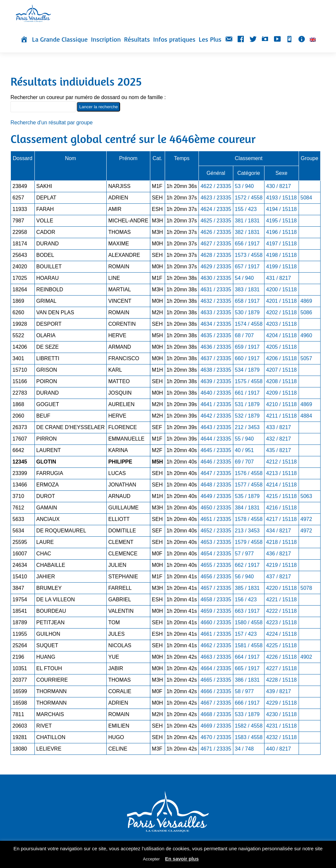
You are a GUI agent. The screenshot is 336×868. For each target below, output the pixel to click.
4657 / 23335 (215, 588)
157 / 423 (246, 634)
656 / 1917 (247, 243)
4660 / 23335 (215, 622)
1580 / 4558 (249, 622)
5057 (306, 358)
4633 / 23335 (215, 312)
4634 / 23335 (215, 324)
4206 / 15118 (281, 358)
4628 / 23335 (215, 255)
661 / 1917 (247, 393)
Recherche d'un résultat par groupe (51, 122)
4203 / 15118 (281, 324)
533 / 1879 (247, 714)
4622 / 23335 (215, 186)
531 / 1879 (247, 404)
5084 (306, 197)
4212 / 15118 (281, 462)
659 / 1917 (247, 347)
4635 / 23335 (215, 335)
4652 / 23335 (215, 530)
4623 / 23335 (215, 197)
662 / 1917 (247, 565)
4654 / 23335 (215, 553)
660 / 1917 (247, 358)
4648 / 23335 (215, 484)
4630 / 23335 (215, 278)
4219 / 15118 (281, 565)
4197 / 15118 (281, 243)
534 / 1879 (247, 370)
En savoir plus (182, 858)
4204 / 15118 (281, 335)
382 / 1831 (247, 232)
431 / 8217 (278, 278)
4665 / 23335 (215, 680)
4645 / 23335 (215, 450)
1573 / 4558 (249, 255)
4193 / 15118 (281, 197)
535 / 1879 (247, 496)
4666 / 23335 (215, 691)
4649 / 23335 (215, 496)
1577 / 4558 (249, 484)
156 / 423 (246, 599)
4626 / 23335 (215, 232)
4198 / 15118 (281, 255)
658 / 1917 (247, 301)
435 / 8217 (278, 450)
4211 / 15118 (281, 416)
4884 (306, 416)
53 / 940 (244, 186)
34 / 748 (244, 749)
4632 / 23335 (215, 301)
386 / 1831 (247, 680)
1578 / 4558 (249, 519)
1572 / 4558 (249, 197)
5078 (306, 588)
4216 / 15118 (281, 507)
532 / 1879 (247, 416)
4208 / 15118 (281, 381)
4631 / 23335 (215, 289)
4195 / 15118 (281, 220)
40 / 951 (244, 450)
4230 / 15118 (281, 714)
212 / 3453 (247, 427)
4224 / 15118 (281, 634)
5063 (306, 496)
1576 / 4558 (249, 473)
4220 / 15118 (281, 588)
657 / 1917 (247, 266)
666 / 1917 (247, 703)
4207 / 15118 (281, 370)
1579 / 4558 (249, 542)
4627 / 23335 (215, 243)
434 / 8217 (278, 530)
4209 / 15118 (281, 393)
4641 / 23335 (215, 404)
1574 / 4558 (249, 324)
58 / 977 (244, 691)
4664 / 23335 (215, 668)
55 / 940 (244, 439)
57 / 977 (244, 553)
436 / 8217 (278, 553)
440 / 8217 (278, 749)
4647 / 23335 (215, 473)
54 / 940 (244, 278)
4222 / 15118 (281, 611)
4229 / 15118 (281, 703)
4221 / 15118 (281, 599)
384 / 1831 (247, 507)
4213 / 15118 (281, 473)
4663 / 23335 (215, 657)
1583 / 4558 (249, 737)
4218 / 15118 (281, 542)
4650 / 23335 (215, 507)
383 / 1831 (247, 289)
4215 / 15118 (281, 496)
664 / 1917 (247, 657)
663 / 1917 (247, 611)
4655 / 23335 (215, 565)
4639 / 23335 (215, 381)
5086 (306, 312)
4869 (306, 301)
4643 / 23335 (215, 427)
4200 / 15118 (281, 289)
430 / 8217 (278, 186)
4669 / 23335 (215, 726)
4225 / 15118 (281, 645)
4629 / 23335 (215, 266)
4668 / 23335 (215, 714)
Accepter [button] (151, 859)
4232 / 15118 (281, 737)
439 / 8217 (278, 691)
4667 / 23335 (215, 703)
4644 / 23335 (215, 439)
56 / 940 (244, 576)
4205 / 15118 (281, 347)
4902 (306, 657)
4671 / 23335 (215, 749)
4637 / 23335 (215, 358)
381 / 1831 (247, 220)
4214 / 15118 (281, 484)
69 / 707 (244, 462)
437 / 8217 (278, 576)
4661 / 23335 (215, 634)
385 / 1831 (247, 588)
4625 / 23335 (215, 220)
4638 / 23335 (215, 370)
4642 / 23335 (215, 416)
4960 (306, 335)
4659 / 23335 (215, 611)
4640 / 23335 (215, 393)
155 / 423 (246, 209)
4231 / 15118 (281, 726)
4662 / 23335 (215, 645)
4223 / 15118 (281, 622)
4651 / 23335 (215, 519)
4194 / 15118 (281, 209)
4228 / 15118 (281, 680)
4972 (306, 519)
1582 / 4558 (249, 726)
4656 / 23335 (215, 576)
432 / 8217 (278, 439)
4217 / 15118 (281, 519)
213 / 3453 (247, 530)
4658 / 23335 (215, 599)
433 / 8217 (278, 427)
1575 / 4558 (249, 381)
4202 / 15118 (281, 312)
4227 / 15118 (281, 668)
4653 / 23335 (215, 542)
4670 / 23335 (215, 737)
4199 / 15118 (281, 266)
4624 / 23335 (215, 209)
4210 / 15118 (281, 404)
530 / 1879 (247, 312)
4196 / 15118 (281, 232)
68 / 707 (244, 335)
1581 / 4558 (249, 645)
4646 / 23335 (215, 462)
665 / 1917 (247, 668)
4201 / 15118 (281, 301)
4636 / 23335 (215, 347)
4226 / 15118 (281, 657)
